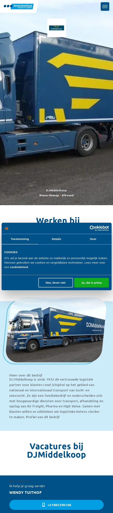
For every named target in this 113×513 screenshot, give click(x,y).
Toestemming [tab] (20, 239)
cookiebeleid (19, 267)
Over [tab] (93, 239)
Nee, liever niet (56, 282)
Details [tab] (56, 239)
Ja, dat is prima (91, 282)
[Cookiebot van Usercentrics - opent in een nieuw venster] (92, 228)
